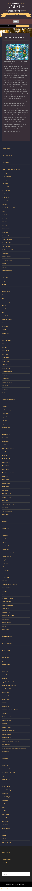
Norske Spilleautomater (21, 884)
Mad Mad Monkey (6, 459)
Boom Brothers (6, 190)
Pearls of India (5, 528)
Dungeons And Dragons (8, 260)
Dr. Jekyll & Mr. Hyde (7, 250)
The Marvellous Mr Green (8, 731)
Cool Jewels (5, 218)
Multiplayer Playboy (7, 497)
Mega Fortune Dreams (8, 473)
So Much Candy (6, 647)
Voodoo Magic (5, 783)
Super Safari (5, 703)
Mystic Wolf (5, 501)
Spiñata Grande (6, 664)
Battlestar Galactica (7, 176)
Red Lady (4, 574)
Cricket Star (5, 232)
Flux (3, 298)
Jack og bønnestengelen (8, 399)
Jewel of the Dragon (7, 410)
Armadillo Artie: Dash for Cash (10, 166)
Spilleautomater (10, 26)
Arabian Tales (5, 162)
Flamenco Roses (6, 291)
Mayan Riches (5, 469)
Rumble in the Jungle (7, 598)
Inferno (3, 396)
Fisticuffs (4, 288)
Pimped (4, 539)
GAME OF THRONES (7, 319)
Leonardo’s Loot (6, 434)
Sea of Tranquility (6, 602)
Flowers (4, 295)
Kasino (3, 856)
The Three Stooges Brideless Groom (11, 741)
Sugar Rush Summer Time (9, 682)
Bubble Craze (5, 194)
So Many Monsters (7, 643)
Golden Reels (5, 354)
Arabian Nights (6, 159)
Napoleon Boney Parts (8, 504)
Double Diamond (6, 243)
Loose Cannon (5, 441)
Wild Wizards (5, 814)
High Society (5, 386)
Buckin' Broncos (6, 197)
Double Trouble (6, 246)
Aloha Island (5, 152)
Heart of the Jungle (7, 382)
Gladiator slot (5, 333)
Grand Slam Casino (7, 372)
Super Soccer (5, 706)
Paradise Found (6, 525)
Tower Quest (5, 765)
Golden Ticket (5, 361)
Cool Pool (4, 222)
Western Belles (6, 786)
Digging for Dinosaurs (7, 236)
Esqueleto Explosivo (7, 271)
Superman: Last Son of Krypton (10, 710)
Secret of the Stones (7, 605)
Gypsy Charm (5, 379)
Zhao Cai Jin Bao (6, 842)
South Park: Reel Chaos (8, 654)
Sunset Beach (5, 696)
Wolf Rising (5, 825)
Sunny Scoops (5, 692)
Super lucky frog (6, 699)
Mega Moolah (5, 480)
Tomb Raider (5, 758)
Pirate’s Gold (5, 549)
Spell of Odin (5, 657)
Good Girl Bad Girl (6, 365)
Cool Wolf (4, 225)
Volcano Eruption (6, 779)
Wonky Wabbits (6, 828)
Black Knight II (5, 183)
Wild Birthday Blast (7, 797)
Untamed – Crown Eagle (8, 772)
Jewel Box (4, 406)
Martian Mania (5, 466)
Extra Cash (5, 277)
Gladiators (4, 337)
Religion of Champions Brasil (9, 584)
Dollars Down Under (7, 239)
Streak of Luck (5, 675)
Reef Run (4, 581)
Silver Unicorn (5, 630)
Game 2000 (5, 316)
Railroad (4, 567)
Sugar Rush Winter (7, 689)
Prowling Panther (6, 556)
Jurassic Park (5, 413)
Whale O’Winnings (6, 790)
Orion (3, 518)
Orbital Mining (5, 514)
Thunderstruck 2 (6, 752)
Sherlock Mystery (6, 623)
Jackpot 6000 (5, 403)
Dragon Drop (5, 253)
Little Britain (5, 438)
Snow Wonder (5, 640)
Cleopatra (4, 204)
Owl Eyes (4, 521)
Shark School (5, 619)
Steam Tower (5, 671)
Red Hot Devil (5, 570)
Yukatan (4, 835)
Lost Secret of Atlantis (8, 448)
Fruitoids (4, 312)
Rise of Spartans (6, 588)
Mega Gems (5, 476)
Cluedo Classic (5, 215)
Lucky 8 (4, 452)
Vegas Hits (4, 776)
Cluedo (3, 211)
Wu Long (4, 832)
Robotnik (4, 595)
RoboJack (4, 591)
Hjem (3, 849)
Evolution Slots (6, 274)
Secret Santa (5, 609)
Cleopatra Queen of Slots (8, 208)
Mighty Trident (5, 487)
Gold (3, 344)
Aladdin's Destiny (6, 149)
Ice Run (4, 392)
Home (3, 26)
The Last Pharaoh (6, 727)
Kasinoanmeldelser (7, 859)
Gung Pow (4, 375)
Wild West (4, 811)
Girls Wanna (5, 330)
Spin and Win (5, 661)
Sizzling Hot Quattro (7, 636)
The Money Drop (6, 734)
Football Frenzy (6, 302)
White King (5, 793)
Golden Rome (5, 358)
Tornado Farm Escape (7, 762)
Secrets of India (6, 612)
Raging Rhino (5, 563)
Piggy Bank (5, 535)
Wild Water (5, 807)
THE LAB (4, 724)
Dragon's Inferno (6, 257)
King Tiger (4, 420)
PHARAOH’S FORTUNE (8, 532)
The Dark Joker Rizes (7, 717)
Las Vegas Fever (6, 427)
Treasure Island (6, 769)
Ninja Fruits (5, 508)
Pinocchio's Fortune (7, 546)
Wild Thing (4, 804)
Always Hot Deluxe (7, 155)
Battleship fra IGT (6, 173)
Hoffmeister (5, 389)
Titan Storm (5, 755)
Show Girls (4, 626)
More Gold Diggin (6, 494)
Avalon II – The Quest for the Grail (11, 169)
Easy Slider (5, 267)
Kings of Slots (5, 424)
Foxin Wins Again (6, 309)
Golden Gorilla (5, 351)
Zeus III (4, 839)
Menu (16, 21)
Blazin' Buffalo (5, 187)
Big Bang (4, 180)
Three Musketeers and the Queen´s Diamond (14, 748)
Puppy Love (5, 560)
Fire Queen (5, 281)
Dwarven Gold (5, 264)
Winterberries (5, 821)
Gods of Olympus (6, 340)
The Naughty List (6, 737)
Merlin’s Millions (6, 483)
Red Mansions (5, 577)
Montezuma (5, 490)
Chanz (5, 862)
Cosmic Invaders (6, 229)
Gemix (3, 323)
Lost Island (5, 445)
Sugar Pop (4, 678)
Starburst (4, 668)
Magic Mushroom (6, 462)
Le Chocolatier (5, 431)
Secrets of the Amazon (8, 615)
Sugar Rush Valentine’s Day (9, 685)
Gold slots (4, 347)
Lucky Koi (4, 455)
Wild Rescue (5, 800)
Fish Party (4, 284)
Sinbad (3, 633)
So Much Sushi (6, 650)
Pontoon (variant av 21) (8, 553)
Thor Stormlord (6, 745)
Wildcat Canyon (6, 818)
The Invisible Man (6, 720)
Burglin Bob (5, 201)
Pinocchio (4, 542)
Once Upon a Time (7, 511)
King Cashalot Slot (7, 417)
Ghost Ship (5, 326)
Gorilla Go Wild (6, 368)
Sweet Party (5, 713)
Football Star (5, 305)
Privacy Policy (5, 889)
